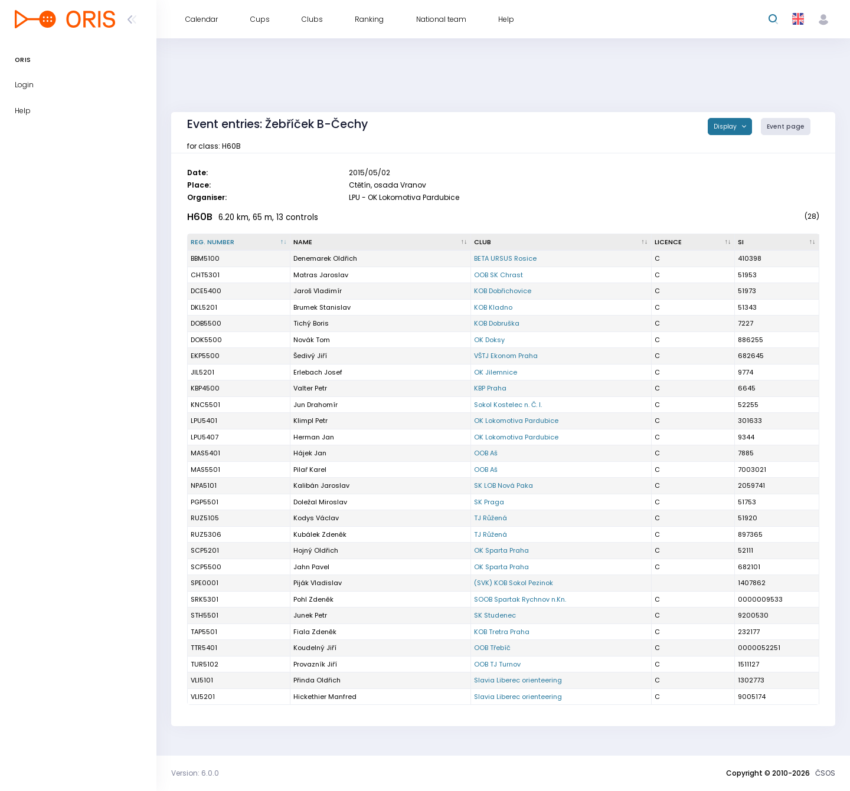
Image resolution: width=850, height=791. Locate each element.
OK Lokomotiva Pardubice (516, 420)
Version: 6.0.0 (195, 773)
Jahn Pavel (311, 567)
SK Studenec (495, 615)
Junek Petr (310, 615)
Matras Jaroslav (320, 275)
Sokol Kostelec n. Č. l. (508, 404)
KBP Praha (490, 388)
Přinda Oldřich (317, 680)
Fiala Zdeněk (314, 631)
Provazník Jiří (315, 664)
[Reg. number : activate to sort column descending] (239, 242)
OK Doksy (489, 339)
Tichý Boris (311, 323)
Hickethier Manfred (325, 696)
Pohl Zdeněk (313, 599)
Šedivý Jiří (310, 355)
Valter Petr (310, 388)
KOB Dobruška (496, 323)
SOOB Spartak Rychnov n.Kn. (520, 599)
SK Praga (489, 502)
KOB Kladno (493, 307)
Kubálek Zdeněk (319, 534)
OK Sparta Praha (501, 550)
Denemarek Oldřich (325, 258)
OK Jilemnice (495, 372)
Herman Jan (313, 437)
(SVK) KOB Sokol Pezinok (513, 582)
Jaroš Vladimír (317, 291)
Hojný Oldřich (315, 550)
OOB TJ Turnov (497, 664)
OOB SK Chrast (498, 275)
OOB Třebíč (492, 647)
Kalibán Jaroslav (321, 485)
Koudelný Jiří (314, 647)
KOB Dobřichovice (502, 291)
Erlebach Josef (317, 372)
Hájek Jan (309, 453)
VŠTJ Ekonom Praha (506, 355)
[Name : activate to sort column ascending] (380, 242)
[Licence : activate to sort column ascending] (693, 242)
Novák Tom (311, 339)
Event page (786, 126)
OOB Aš (486, 453)
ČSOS (825, 773)
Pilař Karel (309, 469)
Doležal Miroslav (320, 502)
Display (726, 126)
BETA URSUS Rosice (505, 258)
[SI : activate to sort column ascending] (777, 242)
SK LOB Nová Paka (503, 485)
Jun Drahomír (315, 404)
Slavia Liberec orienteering (518, 680)
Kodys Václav (316, 518)
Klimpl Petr (310, 420)
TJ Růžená (490, 518)
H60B (199, 217)
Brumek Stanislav (322, 307)
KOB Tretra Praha (501, 631)
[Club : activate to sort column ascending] (561, 242)
